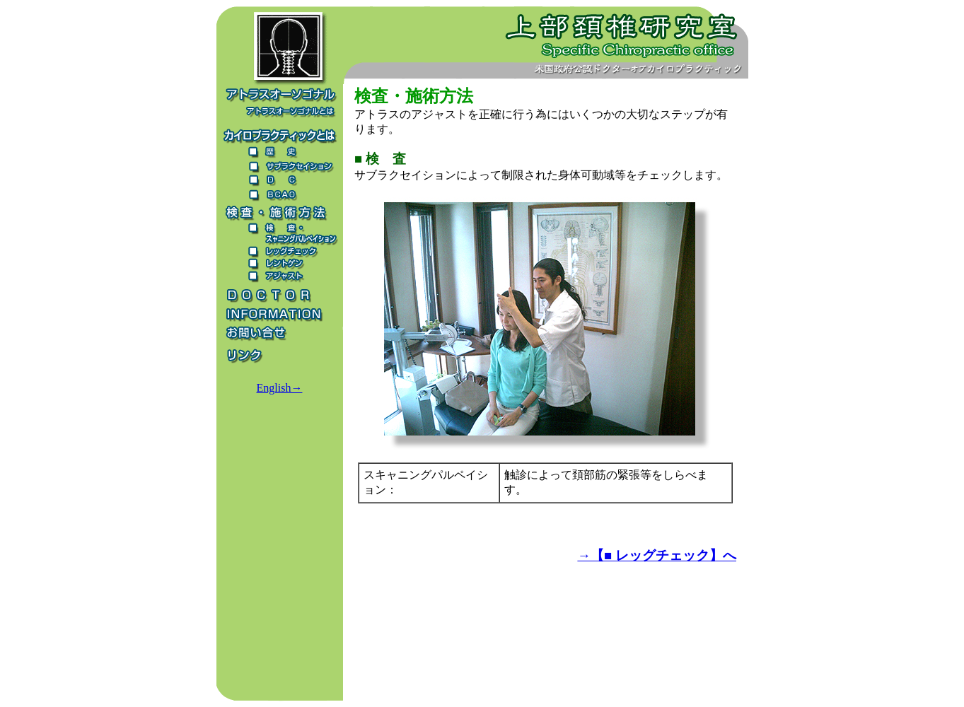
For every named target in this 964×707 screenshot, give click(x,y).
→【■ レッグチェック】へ (656, 555)
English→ (280, 388)
